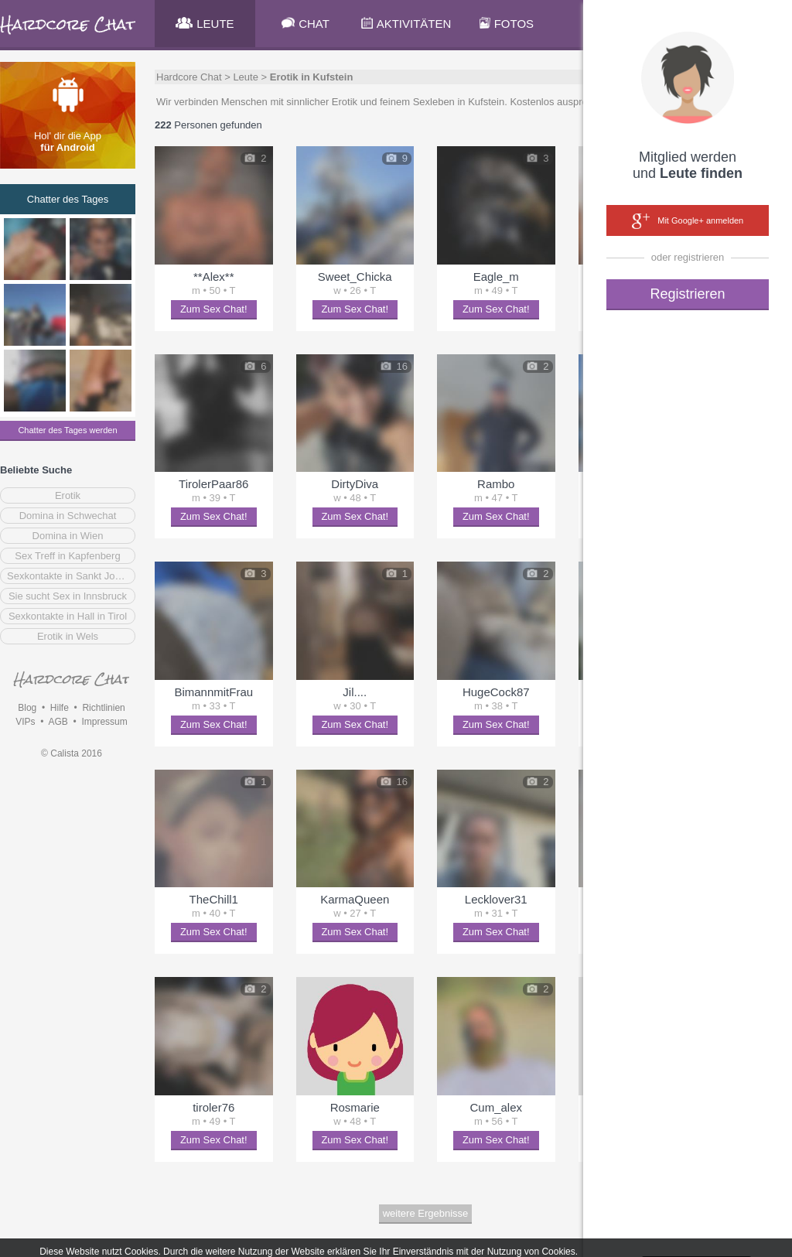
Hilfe (59, 707)
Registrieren (687, 294)
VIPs (25, 721)
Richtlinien (103, 707)
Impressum (104, 721)
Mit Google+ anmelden (687, 221)
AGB (57, 721)
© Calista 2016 (71, 753)
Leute (245, 77)
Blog (27, 707)
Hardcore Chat (189, 77)
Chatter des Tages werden (67, 430)
